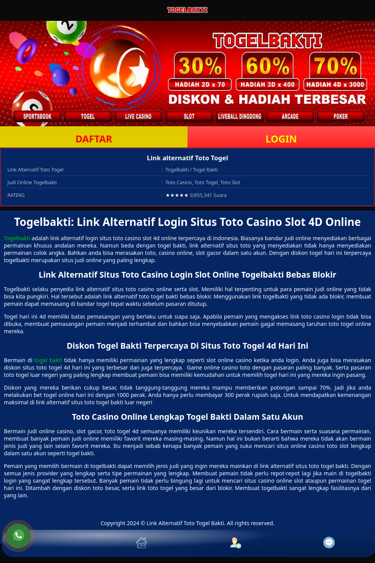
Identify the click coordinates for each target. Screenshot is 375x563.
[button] (49, 543)
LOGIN (281, 138)
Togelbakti (17, 238)
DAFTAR (93, 138)
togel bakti (48, 360)
